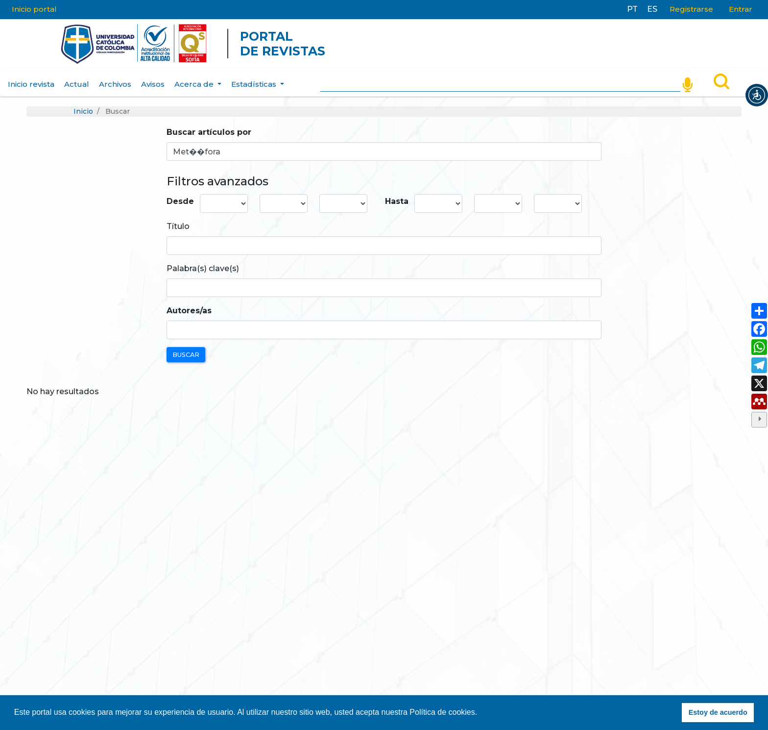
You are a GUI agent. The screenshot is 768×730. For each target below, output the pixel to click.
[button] (756, 95)
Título (178, 226)
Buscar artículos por (209, 132)
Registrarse (691, 9)
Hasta (396, 201)
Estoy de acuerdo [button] (718, 712)
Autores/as (189, 310)
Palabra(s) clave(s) (203, 268)
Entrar (740, 9)
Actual (76, 84)
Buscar (185, 354)
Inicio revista (31, 84)
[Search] (500, 82)
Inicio (83, 111)
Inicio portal (34, 9)
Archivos (115, 84)
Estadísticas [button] (254, 84)
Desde (180, 201)
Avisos (153, 84)
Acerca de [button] (195, 84)
